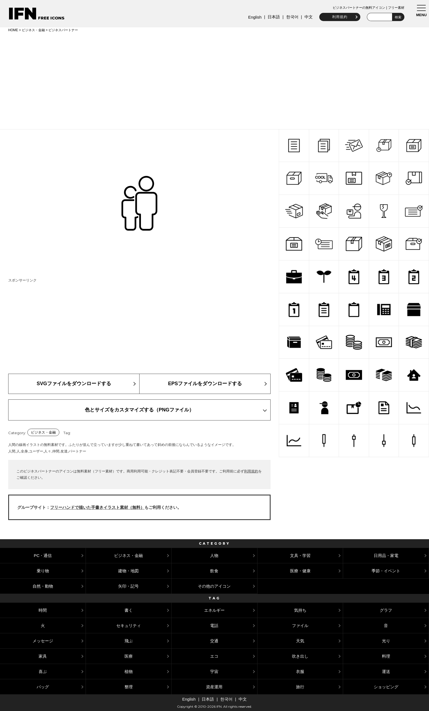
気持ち (300, 610)
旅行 (300, 686)
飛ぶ (128, 641)
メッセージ (43, 641)
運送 (386, 671)
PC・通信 (43, 555)
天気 (300, 641)
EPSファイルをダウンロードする (205, 383)
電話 (214, 625)
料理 (386, 656)
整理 (128, 686)
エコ (214, 656)
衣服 (300, 671)
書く (128, 610)
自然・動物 (43, 586)
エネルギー (214, 610)
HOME (13, 30)
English (252, 17)
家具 (43, 656)
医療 (128, 656)
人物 (214, 555)
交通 (214, 641)
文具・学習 (300, 555)
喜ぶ (43, 671)
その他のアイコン (214, 586)
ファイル (300, 625)
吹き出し (300, 656)
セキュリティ (128, 625)
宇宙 (214, 671)
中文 (306, 16)
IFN (22, 14)
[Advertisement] (214, 80)
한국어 (290, 16)
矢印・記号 (128, 586)
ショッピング (386, 686)
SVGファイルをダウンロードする (74, 383)
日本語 (271, 16)
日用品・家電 (386, 555)
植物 (128, 671)
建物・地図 (128, 570)
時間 (43, 610)
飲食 (214, 570)
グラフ (386, 610)
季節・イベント (386, 570)
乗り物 (43, 570)
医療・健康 (300, 570)
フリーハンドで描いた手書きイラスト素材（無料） (97, 507)
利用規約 (337, 17)
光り (386, 641)
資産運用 (214, 686)
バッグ (43, 686)
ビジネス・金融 (33, 30)
